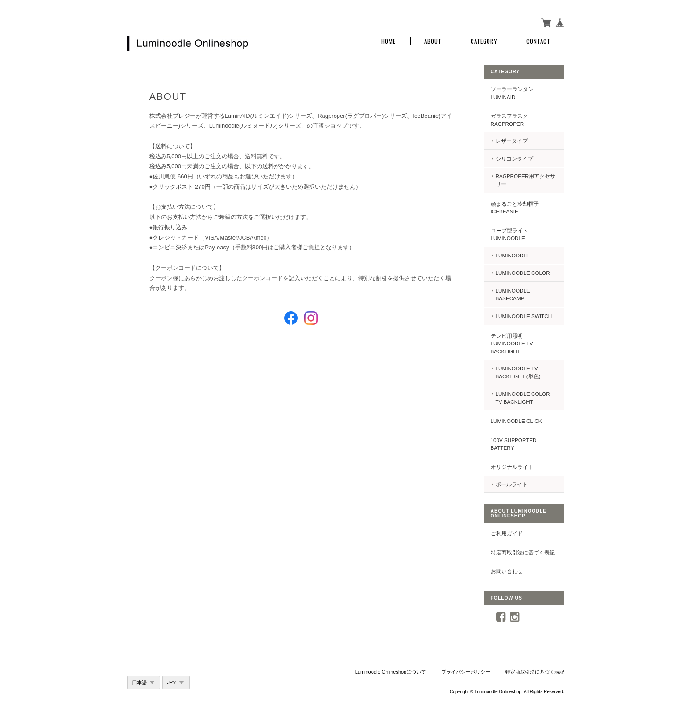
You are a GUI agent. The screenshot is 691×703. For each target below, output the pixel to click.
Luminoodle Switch (524, 316)
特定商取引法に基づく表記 (523, 552)
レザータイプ (512, 141)
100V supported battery (514, 444)
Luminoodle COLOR (523, 273)
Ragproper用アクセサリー (526, 180)
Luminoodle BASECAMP (513, 295)
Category (484, 41)
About (433, 41)
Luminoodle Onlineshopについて (390, 671)
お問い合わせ (507, 571)
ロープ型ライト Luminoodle (509, 234)
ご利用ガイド (507, 533)
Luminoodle (513, 255)
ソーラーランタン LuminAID (512, 93)
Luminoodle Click (516, 421)
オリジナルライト (512, 467)
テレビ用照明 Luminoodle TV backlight (512, 343)
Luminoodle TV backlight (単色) (518, 372)
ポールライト (512, 484)
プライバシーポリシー (465, 671)
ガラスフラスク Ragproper (509, 120)
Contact (538, 41)
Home (388, 41)
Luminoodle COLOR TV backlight (523, 398)
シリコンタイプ (514, 158)
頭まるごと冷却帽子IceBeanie (515, 208)
